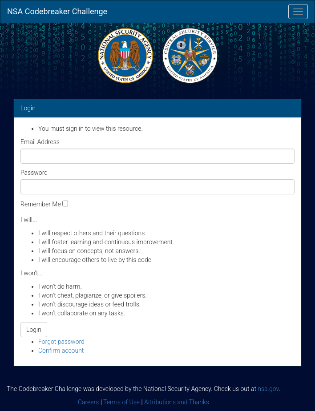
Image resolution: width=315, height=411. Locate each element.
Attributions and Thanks (176, 402)
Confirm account (61, 350)
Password (34, 172)
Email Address (40, 141)
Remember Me (40, 204)
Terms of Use (121, 402)
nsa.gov (268, 388)
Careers (88, 402)
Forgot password (61, 341)
